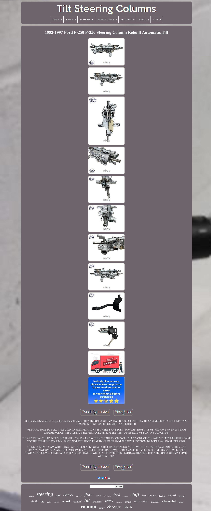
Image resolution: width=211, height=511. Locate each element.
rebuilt (34, 501)
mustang (119, 502)
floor (88, 494)
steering (45, 494)
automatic (141, 501)
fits (42, 501)
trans (181, 502)
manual (77, 501)
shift (135, 494)
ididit (101, 508)
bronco (152, 495)
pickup (128, 502)
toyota (181, 496)
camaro (125, 496)
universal (97, 501)
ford (117, 495)
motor (49, 502)
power (79, 496)
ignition (162, 496)
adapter (31, 496)
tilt (87, 500)
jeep (144, 496)
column (88, 506)
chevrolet (169, 501)
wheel (66, 501)
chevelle (107, 496)
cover (56, 502)
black (128, 507)
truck (109, 501)
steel (58, 495)
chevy (68, 494)
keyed (172, 495)
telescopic (155, 502)
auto (98, 495)
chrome (114, 507)
